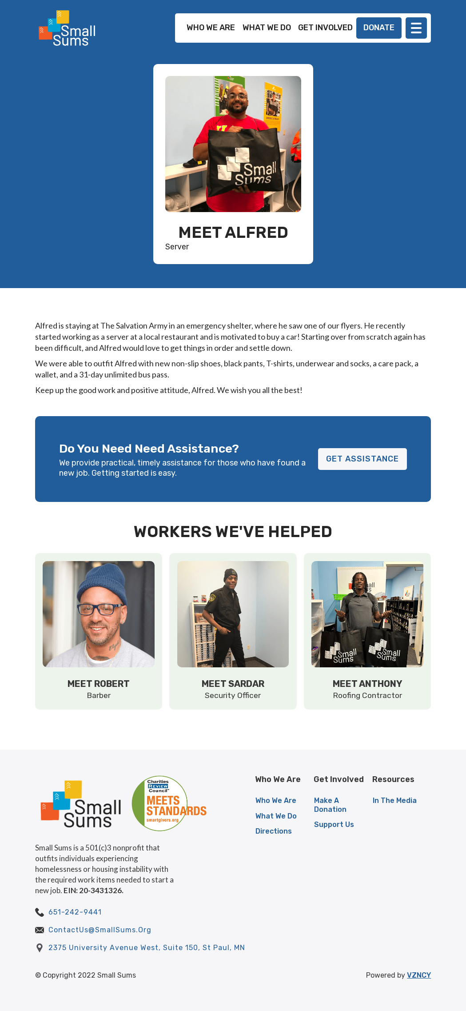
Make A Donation (330, 804)
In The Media (395, 800)
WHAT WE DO (267, 27)
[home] (67, 28)
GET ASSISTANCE (362, 459)
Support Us (334, 824)
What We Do (276, 816)
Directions (273, 831)
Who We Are (275, 800)
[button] (416, 28)
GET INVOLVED (325, 27)
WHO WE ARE (211, 27)
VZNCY (419, 975)
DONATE (378, 27)
